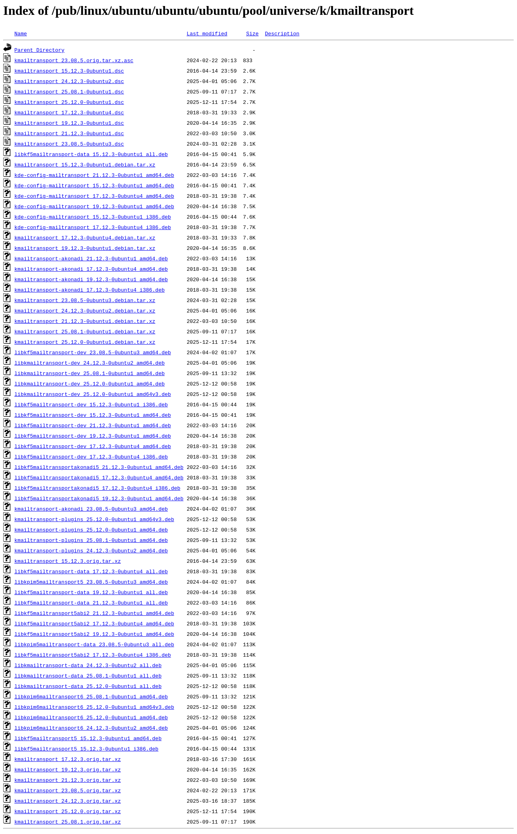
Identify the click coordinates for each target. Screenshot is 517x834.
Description (282, 33)
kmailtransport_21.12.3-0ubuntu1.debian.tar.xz (84, 321)
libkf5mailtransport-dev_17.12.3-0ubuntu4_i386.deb (91, 456)
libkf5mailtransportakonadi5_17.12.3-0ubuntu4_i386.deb (97, 487)
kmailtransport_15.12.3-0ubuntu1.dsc (69, 70)
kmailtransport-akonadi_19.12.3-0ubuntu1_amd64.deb (91, 279)
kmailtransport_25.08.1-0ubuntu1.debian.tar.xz (84, 331)
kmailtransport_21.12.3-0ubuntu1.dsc (69, 133)
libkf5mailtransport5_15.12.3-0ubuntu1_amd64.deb (88, 738)
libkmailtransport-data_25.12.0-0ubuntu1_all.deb (88, 686)
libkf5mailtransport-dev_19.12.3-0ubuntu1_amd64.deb (92, 435)
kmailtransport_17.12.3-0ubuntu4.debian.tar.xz (84, 237)
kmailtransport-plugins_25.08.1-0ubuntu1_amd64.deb (91, 540)
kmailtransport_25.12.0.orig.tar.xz (67, 811)
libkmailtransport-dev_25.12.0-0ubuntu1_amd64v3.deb (92, 394)
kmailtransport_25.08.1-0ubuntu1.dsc (69, 91)
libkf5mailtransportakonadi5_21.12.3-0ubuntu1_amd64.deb (98, 467)
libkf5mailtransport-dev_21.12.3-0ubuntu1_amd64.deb (92, 425)
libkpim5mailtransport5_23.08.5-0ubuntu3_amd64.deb (91, 581)
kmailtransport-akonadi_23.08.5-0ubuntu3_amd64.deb (91, 508)
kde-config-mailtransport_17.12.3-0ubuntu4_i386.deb (92, 227)
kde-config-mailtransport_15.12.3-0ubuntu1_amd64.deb (94, 185)
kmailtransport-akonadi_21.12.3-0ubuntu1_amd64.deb (91, 258)
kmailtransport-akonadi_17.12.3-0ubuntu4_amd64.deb (91, 268)
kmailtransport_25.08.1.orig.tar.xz (67, 821)
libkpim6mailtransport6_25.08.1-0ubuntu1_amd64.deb (91, 696)
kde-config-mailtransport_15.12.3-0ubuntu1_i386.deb (92, 216)
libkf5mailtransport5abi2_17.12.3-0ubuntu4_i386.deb (92, 654)
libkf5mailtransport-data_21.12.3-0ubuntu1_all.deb (91, 602)
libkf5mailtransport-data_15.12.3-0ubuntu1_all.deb (91, 154)
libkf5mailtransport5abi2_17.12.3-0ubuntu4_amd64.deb (94, 623)
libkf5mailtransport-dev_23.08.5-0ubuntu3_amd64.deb (92, 352)
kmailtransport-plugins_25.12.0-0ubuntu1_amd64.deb (91, 529)
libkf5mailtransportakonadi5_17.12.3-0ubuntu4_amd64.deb (98, 477)
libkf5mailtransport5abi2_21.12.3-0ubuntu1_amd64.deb (94, 613)
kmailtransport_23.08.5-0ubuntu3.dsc (69, 143)
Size (252, 33)
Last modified (207, 33)
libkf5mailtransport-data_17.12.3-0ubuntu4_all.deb (91, 571)
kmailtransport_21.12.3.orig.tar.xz (67, 779)
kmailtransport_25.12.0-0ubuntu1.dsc (69, 102)
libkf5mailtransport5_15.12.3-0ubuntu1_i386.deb (86, 748)
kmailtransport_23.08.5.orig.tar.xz (67, 790)
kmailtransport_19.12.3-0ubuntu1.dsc (69, 122)
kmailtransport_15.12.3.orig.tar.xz (67, 560)
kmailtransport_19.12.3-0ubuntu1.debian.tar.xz (84, 248)
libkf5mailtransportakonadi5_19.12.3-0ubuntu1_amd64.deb (98, 498)
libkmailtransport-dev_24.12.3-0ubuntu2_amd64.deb (89, 362)
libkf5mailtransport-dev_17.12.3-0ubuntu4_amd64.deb (92, 446)
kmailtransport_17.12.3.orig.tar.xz (67, 759)
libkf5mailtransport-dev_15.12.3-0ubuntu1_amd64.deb (92, 414)
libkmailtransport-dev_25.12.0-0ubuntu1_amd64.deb (89, 383)
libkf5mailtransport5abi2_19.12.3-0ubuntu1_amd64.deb (94, 633)
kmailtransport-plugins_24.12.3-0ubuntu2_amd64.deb (91, 550)
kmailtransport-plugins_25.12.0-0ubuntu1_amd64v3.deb (94, 519)
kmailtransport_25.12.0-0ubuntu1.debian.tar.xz (84, 341)
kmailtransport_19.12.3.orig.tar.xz (67, 769)
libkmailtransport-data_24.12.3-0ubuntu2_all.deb (88, 665)
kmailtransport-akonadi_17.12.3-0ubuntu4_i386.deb (89, 289)
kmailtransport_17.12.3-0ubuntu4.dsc (69, 112)
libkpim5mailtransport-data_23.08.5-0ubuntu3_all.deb (94, 644)
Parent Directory (39, 49)
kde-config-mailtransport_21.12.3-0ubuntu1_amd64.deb (94, 175)
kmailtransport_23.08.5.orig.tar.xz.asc (73, 60)
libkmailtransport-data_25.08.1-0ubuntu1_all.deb (88, 675)
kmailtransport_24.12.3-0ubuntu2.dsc (69, 81)
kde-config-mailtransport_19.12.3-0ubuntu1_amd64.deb (94, 206)
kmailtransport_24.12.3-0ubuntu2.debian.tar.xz (84, 310)
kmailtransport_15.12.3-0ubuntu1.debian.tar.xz (84, 164)
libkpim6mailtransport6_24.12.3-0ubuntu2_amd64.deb (91, 727)
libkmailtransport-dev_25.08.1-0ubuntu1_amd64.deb (89, 373)
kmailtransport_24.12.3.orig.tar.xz (67, 800)
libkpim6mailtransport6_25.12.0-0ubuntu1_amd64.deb (91, 717)
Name (20, 33)
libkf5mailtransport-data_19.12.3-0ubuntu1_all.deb (91, 592)
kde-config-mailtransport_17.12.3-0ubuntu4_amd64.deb (94, 195)
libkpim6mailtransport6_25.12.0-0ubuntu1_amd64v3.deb (94, 706)
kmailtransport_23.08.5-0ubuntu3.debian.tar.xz (84, 300)
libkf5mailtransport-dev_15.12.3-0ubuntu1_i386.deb (91, 404)
